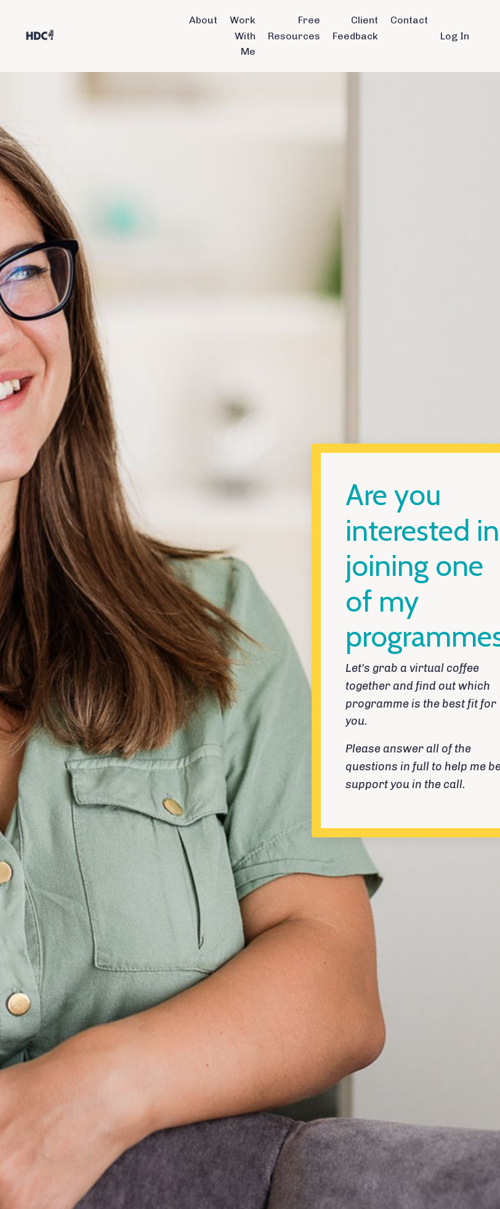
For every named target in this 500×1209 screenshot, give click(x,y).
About (203, 20)
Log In (454, 36)
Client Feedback (355, 28)
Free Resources (294, 28)
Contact (409, 20)
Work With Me (243, 35)
